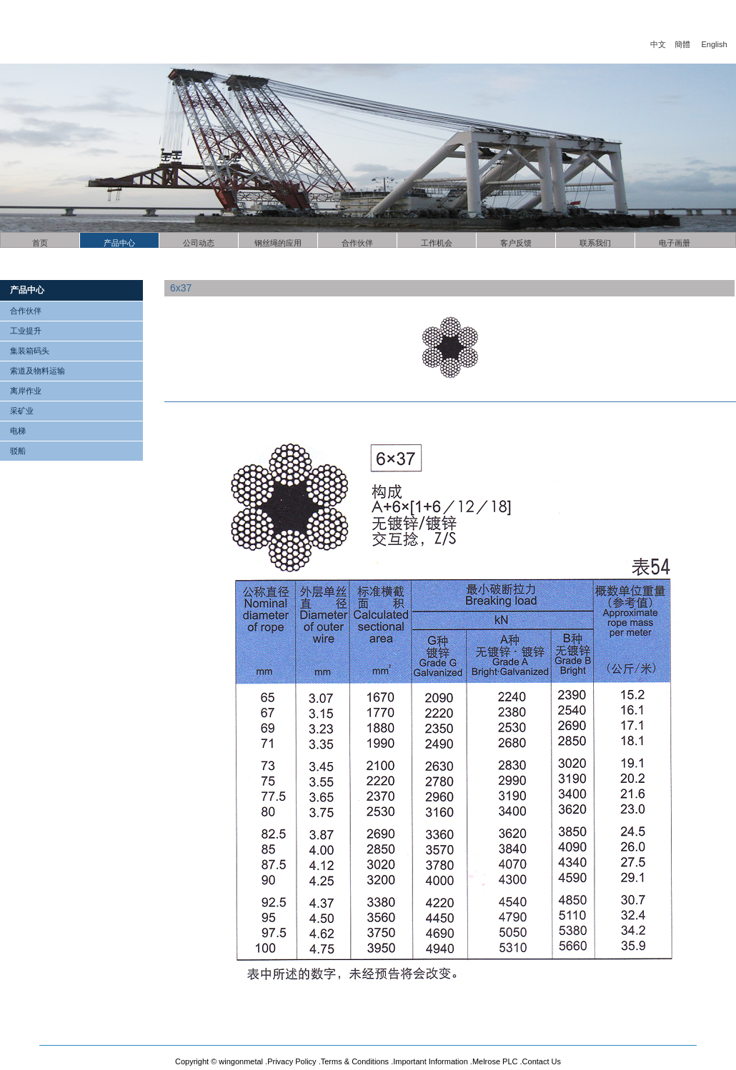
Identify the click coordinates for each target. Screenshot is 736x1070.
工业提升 (25, 330)
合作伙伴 (357, 243)
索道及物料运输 (37, 370)
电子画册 (674, 243)
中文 (658, 44)
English (714, 44)
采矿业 (22, 410)
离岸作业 (25, 390)
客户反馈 (516, 243)
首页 (40, 243)
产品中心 (119, 243)
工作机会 (436, 243)
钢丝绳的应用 (278, 243)
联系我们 (595, 243)
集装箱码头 (29, 350)
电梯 (18, 430)
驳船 (18, 450)
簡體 (682, 44)
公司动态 (198, 243)
